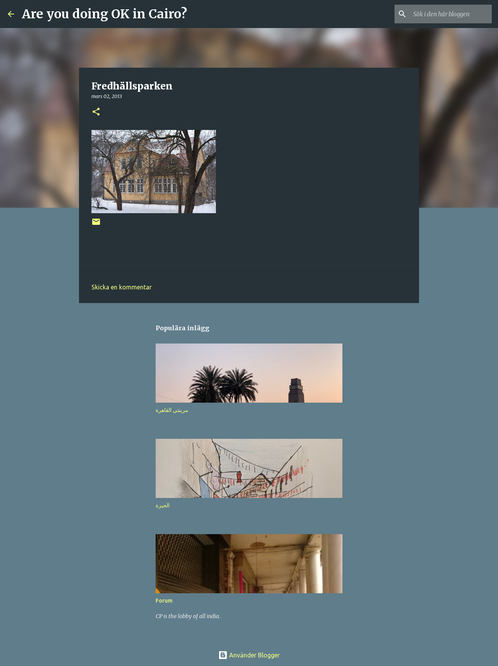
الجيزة (163, 505)
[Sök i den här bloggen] (451, 14)
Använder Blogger (249, 655)
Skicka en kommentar (121, 287)
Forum (164, 601)
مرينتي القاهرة (172, 410)
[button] (96, 112)
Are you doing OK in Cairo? (104, 14)
